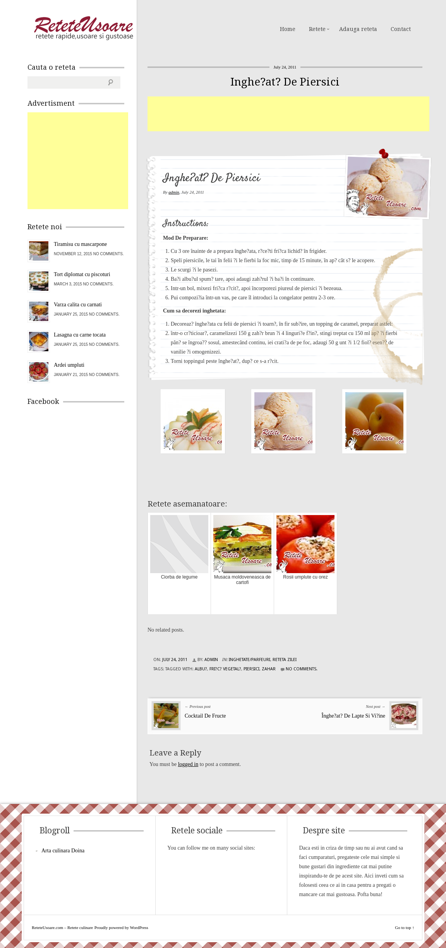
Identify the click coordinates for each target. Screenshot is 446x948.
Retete (317, 29)
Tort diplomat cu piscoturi (82, 274)
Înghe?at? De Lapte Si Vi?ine (354, 716)
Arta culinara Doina (62, 851)
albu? (201, 669)
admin (173, 192)
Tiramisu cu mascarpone (80, 244)
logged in (188, 764)
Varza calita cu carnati (78, 304)
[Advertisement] (288, 113)
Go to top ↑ (404, 927)
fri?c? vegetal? (225, 669)
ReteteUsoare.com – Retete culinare (83, 28)
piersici (251, 669)
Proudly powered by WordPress (121, 927)
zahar (269, 669)
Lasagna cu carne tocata (80, 335)
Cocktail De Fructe (205, 716)
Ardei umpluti (69, 365)
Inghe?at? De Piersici (285, 82)
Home (287, 29)
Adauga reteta (358, 29)
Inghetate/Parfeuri (249, 659)
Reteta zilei (285, 659)
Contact (401, 29)
